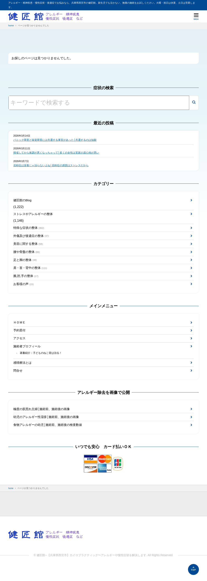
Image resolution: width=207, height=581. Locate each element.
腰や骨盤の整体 (27, 257)
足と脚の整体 (25, 265)
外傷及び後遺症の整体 (32, 239)
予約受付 (19, 339)
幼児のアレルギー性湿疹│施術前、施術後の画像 (48, 431)
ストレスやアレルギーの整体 (34, 216)
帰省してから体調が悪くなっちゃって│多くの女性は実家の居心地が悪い (59, 153)
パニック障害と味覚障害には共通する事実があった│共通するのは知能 (58, 140)
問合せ (18, 383)
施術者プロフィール (27, 356)
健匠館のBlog (23, 201)
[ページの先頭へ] (193, 569)
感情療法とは (23, 374)
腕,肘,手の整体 (26, 283)
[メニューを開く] (196, 16)
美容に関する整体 (29, 248)
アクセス (19, 348)
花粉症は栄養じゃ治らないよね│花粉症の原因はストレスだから (53, 166)
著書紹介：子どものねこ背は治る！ (42, 364)
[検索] (194, 103)
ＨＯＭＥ (19, 331)
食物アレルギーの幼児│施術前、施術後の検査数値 (50, 439)
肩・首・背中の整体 (31, 274)
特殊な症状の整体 (29, 230)
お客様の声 (24, 291)
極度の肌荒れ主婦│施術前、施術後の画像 (43, 422)
